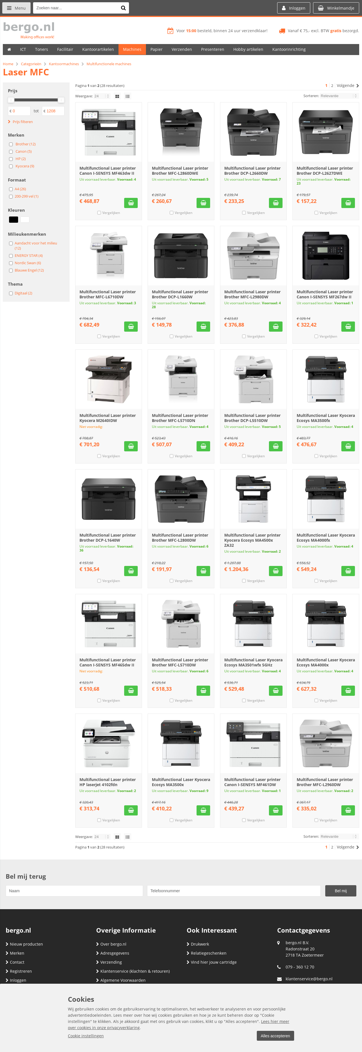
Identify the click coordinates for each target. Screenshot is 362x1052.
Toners (41, 49)
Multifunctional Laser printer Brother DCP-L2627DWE (325, 170)
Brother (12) (26, 143)
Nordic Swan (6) (28, 262)
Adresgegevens (112, 953)
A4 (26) (20, 188)
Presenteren (212, 49)
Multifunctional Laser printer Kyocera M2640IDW (107, 418)
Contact (15, 962)
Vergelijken (111, 212)
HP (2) (21, 158)
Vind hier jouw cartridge (212, 962)
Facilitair (65, 49)
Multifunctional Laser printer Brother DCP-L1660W (180, 294)
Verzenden (182, 49)
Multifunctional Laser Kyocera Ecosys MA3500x (181, 782)
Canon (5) (24, 151)
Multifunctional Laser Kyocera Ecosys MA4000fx (326, 537)
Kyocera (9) (25, 166)
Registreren (19, 971)
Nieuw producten (24, 944)
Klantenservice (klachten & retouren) (133, 971)
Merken (15, 953)
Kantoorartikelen (98, 49)
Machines (132, 49)
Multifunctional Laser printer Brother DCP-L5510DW (252, 418)
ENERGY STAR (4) (29, 255)
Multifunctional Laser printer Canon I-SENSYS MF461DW (252, 782)
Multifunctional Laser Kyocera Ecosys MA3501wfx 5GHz (253, 662)
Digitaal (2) (23, 293)
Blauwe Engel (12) (29, 270)
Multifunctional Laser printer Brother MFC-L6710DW (107, 294)
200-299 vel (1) (26, 196)
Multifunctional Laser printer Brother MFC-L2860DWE (180, 170)
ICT (23, 49)
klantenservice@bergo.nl (309, 978)
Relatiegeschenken (207, 953)
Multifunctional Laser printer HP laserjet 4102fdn (107, 782)
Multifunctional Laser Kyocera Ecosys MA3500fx (326, 418)
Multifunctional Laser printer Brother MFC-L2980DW (252, 294)
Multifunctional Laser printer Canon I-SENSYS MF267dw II (325, 294)
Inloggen (16, 980)
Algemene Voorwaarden (121, 980)
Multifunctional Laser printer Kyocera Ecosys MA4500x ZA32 (252, 540)
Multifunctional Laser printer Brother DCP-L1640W (107, 537)
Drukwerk (198, 944)
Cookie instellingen (86, 1035)
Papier (156, 49)
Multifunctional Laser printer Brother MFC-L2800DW (180, 537)
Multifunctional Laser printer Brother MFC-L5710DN (180, 418)
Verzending (109, 962)
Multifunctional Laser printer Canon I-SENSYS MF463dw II (107, 170)
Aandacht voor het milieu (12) (36, 245)
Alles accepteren (274, 1036)
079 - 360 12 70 (300, 967)
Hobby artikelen (248, 49)
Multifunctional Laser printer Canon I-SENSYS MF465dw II (107, 662)
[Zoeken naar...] (124, 8)
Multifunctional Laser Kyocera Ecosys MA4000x (326, 662)
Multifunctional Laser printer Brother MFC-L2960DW (325, 782)
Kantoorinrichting (289, 49)
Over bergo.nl (111, 944)
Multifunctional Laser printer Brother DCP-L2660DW (252, 170)
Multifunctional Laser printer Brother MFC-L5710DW (180, 662)
